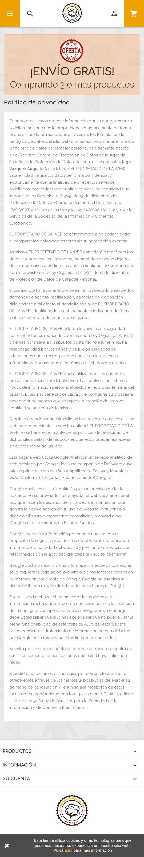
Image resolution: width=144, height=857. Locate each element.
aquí (68, 850)
